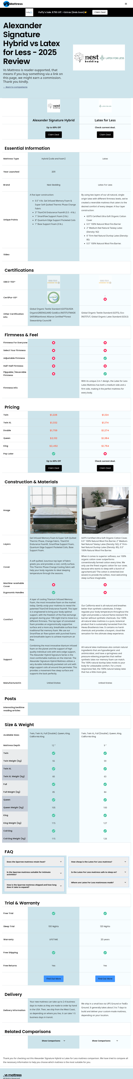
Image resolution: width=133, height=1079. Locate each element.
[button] (126, 4)
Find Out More (53, 978)
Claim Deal (99, 12)
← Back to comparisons (15, 87)
